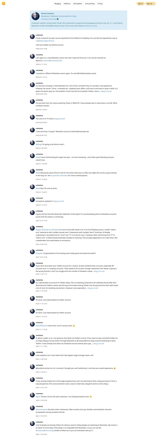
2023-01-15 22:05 (41, 179)
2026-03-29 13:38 (41, 49)
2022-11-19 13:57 (41, 304)
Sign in (140, 4)
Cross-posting (90, 4)
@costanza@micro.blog (67, 16)
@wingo (39, 144)
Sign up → (150, 4)
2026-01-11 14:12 (41, 64)
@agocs (39, 230)
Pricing (100, 4)
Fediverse (67, 4)
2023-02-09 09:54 (41, 122)
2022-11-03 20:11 (41, 372)
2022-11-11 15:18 (41, 329)
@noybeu (39, 253)
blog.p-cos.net (106, 91)
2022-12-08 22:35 (41, 244)
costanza (39, 35)
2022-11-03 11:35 (41, 387)
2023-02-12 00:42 (41, 109)
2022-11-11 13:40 (41, 346)
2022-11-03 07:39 (41, 400)
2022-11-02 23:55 (41, 434)
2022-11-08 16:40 (41, 359)
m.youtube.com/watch (59, 175)
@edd (38, 157)
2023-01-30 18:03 (41, 148)
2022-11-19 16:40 (41, 291)
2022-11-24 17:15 (41, 274)
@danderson (47, 230)
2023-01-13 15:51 (41, 205)
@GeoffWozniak (42, 326)
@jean (38, 397)
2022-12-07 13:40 (41, 257)
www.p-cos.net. (91, 26)
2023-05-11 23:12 (41, 77)
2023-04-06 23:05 (41, 94)
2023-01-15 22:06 (41, 164)
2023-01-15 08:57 (41, 192)
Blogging (57, 4)
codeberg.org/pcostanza (45, 41)
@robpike (55, 230)
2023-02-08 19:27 (41, 135)
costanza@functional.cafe (52, 60)
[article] (78, 42)
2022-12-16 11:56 (41, 221)
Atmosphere (77, 4)
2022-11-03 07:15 (41, 416)
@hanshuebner (41, 409)
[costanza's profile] (32, 36)
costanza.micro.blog (48, 19)
